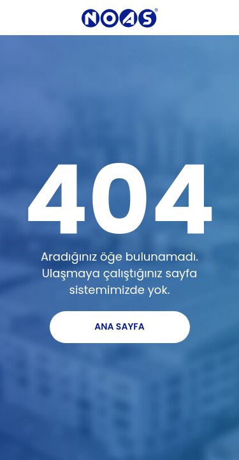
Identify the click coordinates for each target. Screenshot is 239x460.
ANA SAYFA (119, 326)
